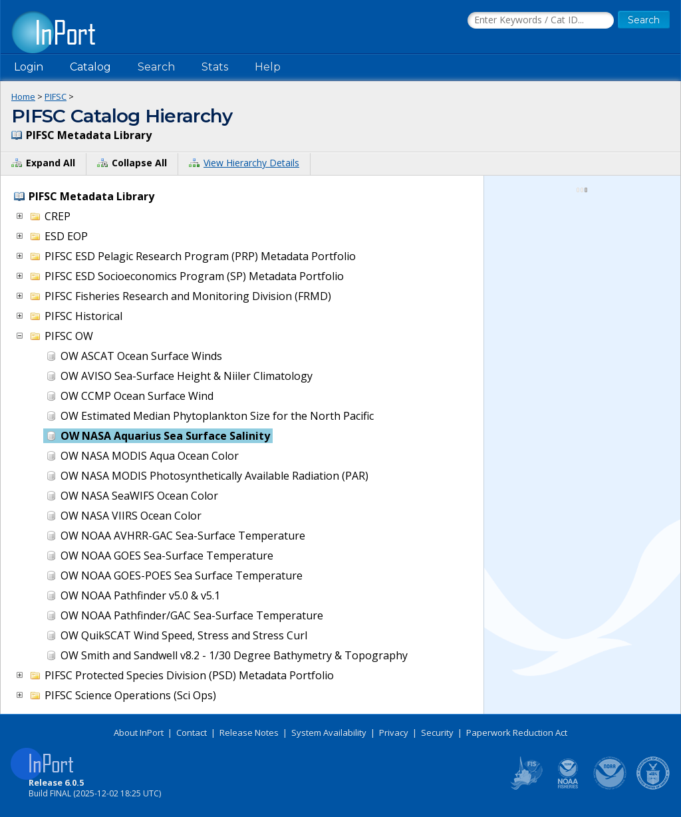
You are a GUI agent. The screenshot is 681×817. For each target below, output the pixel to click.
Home (23, 96)
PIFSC (56, 96)
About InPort (139, 732)
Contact (191, 732)
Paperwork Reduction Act (516, 732)
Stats (215, 67)
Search (156, 67)
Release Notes (249, 732)
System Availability (328, 732)
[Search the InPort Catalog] (541, 20)
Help (268, 67)
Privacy (393, 732)
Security (437, 732)
